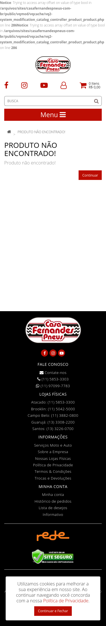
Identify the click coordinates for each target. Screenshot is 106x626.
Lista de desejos (53, 507)
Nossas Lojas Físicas (53, 458)
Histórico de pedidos (53, 501)
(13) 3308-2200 (61, 422)
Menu (53, 114)
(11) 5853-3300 (61, 402)
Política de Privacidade (53, 464)
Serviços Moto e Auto (53, 445)
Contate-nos (53, 372)
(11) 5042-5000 (61, 408)
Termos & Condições (52, 471)
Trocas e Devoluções (53, 478)
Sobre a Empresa (53, 451)
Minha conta (53, 494)
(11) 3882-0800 (64, 415)
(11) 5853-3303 (53, 379)
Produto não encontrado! (41, 132)
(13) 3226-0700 (60, 428)
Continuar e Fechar (53, 611)
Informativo (53, 514)
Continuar (90, 175)
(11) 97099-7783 (53, 385)
